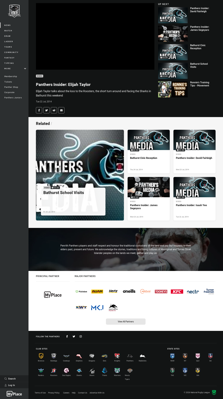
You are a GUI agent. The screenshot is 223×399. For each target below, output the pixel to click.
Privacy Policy (53, 392)
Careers (66, 392)
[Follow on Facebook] (67, 336)
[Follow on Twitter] (74, 336)
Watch (8, 30)
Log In (9, 385)
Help (74, 392)
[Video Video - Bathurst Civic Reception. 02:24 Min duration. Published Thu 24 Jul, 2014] (149, 151)
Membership (10, 76)
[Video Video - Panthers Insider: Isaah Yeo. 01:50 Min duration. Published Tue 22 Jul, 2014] (194, 198)
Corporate (9, 92)
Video (39, 76)
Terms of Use (40, 392)
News (7, 25)
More (15, 68)
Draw (7, 36)
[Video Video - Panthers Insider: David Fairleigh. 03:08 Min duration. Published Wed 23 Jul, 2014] (194, 151)
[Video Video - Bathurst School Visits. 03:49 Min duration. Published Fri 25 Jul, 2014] (80, 175)
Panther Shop (11, 87)
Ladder (8, 41)
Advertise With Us (97, 392)
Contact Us (82, 392)
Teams (8, 47)
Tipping (9, 63)
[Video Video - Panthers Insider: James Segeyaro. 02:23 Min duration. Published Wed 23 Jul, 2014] (149, 198)
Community (11, 52)
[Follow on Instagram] (80, 336)
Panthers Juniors (13, 97)
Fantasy (9, 58)
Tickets (8, 81)
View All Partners (126, 321)
